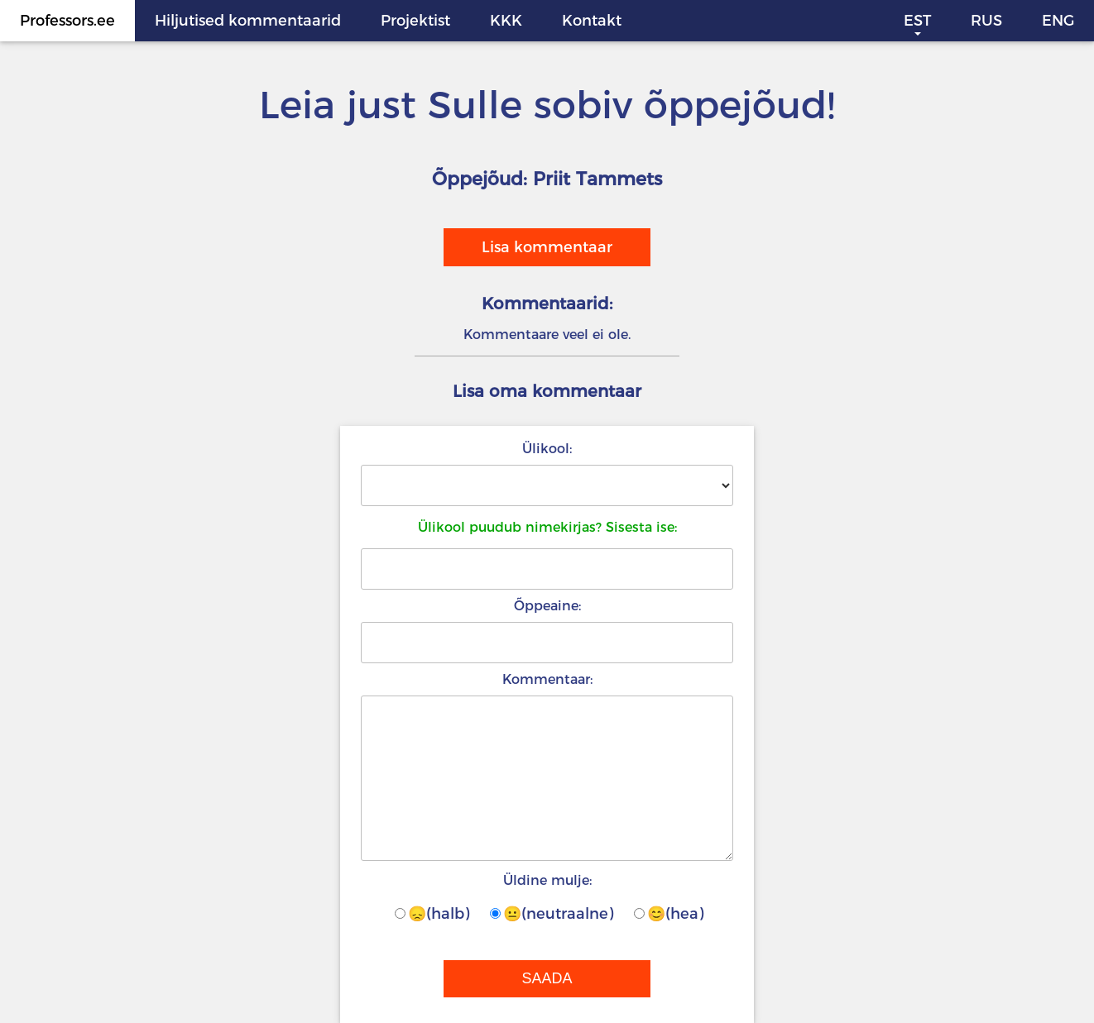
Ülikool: (547, 449)
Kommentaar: (547, 679)
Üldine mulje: (547, 880)
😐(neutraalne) (551, 914)
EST (917, 21)
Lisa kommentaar (547, 247)
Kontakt (591, 21)
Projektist (415, 21)
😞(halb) (432, 914)
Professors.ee (67, 21)
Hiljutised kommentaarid (248, 21)
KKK (506, 21)
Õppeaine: (547, 606)
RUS (986, 21)
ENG (1058, 21)
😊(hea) (668, 914)
